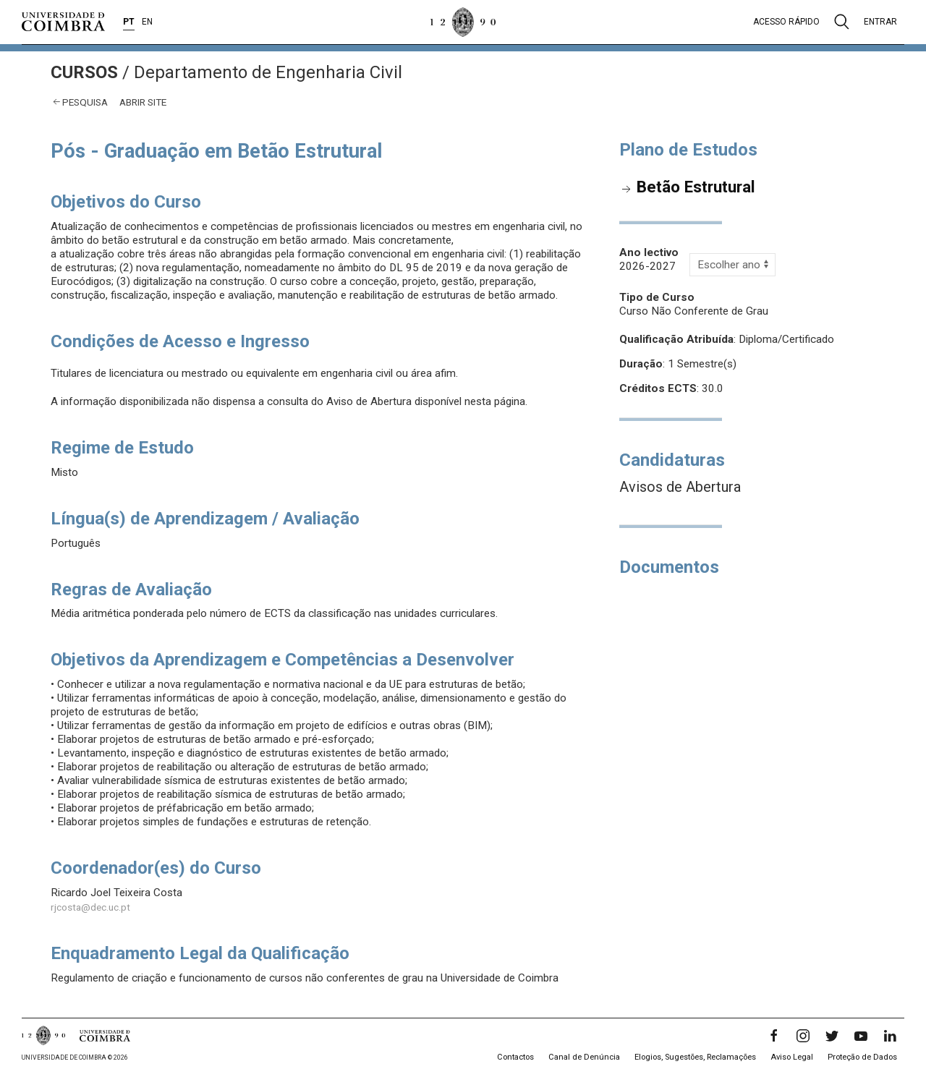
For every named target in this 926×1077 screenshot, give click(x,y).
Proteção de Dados (862, 1057)
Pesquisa (85, 102)
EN (147, 22)
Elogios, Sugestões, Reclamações (695, 1057)
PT (129, 22)
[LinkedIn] (889, 1036)
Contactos (515, 1057)
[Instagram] (803, 1036)
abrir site (142, 102)
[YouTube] (860, 1036)
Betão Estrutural (696, 186)
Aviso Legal (791, 1057)
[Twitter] (831, 1036)
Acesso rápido (786, 21)
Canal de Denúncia (584, 1057)
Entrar (880, 21)
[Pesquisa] (841, 22)
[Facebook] (774, 1036)
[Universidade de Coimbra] (63, 21)
